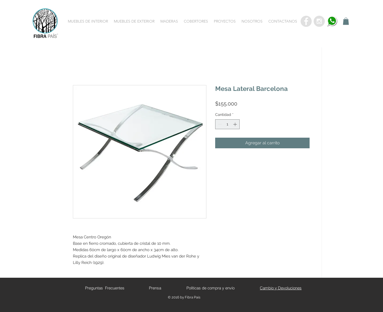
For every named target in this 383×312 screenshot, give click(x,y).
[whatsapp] (332, 21)
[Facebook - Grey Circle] (306, 21)
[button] (88, 21)
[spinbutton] (227, 124)
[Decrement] (219, 124)
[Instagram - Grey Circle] (319, 21)
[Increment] (235, 124)
